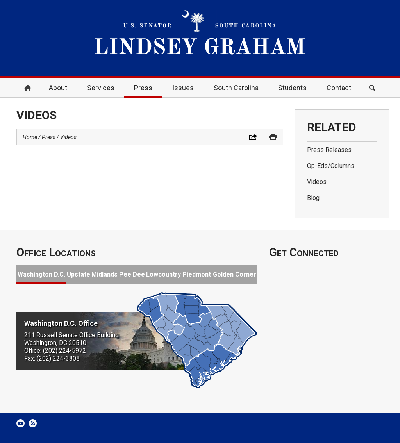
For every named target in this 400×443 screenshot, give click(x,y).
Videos (68, 137)
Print (273, 137)
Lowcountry (163, 274)
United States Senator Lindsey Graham (200, 38)
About (58, 88)
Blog (313, 198)
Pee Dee (132, 274)
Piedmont (196, 274)
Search (372, 88)
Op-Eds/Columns (330, 166)
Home (27, 88)
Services (100, 88)
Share (253, 137)
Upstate (78, 274)
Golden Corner (234, 274)
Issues (183, 88)
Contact (339, 88)
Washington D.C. (41, 274)
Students (292, 88)
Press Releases (329, 150)
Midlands (104, 274)
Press (143, 88)
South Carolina (236, 88)
